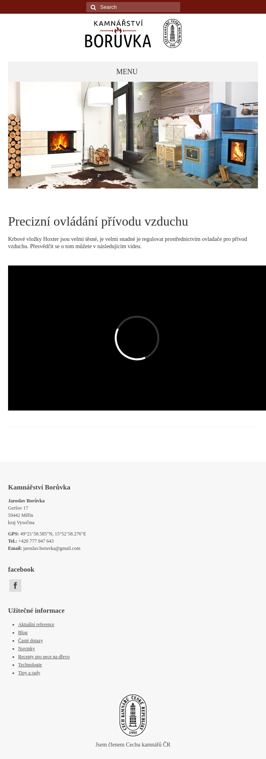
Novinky (26, 648)
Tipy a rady (29, 673)
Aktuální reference (36, 624)
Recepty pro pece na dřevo (44, 656)
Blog (22, 632)
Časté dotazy (30, 640)
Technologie (30, 665)
